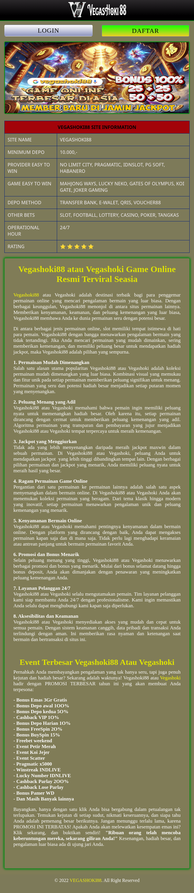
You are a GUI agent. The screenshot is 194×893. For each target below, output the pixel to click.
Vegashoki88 (26, 295)
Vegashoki (170, 678)
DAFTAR (145, 30)
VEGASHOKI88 (85, 880)
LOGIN (48, 30)
